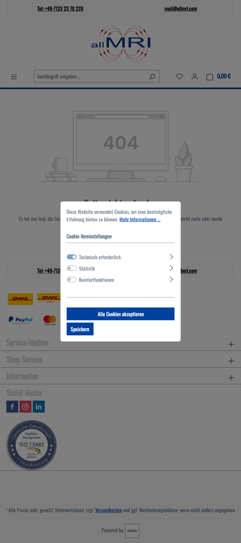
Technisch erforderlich (100, 257)
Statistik (87, 268)
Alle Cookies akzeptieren (121, 314)
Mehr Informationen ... (139, 219)
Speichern (80, 329)
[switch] (71, 268)
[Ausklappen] (172, 256)
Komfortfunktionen (96, 279)
